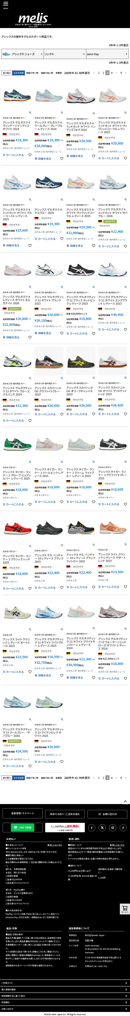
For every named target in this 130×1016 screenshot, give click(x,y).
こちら (41, 951)
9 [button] (121, 73)
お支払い (11, 839)
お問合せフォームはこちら (96, 966)
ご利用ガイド (7, 982)
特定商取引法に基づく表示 (13, 995)
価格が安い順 (32, 72)
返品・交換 (11, 928)
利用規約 (5, 1002)
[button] (94, 72)
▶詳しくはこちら (55, 844)
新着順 (59, 72)
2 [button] (103, 73)
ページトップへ (125, 801)
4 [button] (111, 73)
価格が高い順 (47, 72)
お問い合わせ (7, 1008)
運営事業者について (79, 928)
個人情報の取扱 (8, 989)
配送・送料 (74, 839)
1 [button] (99, 73)
